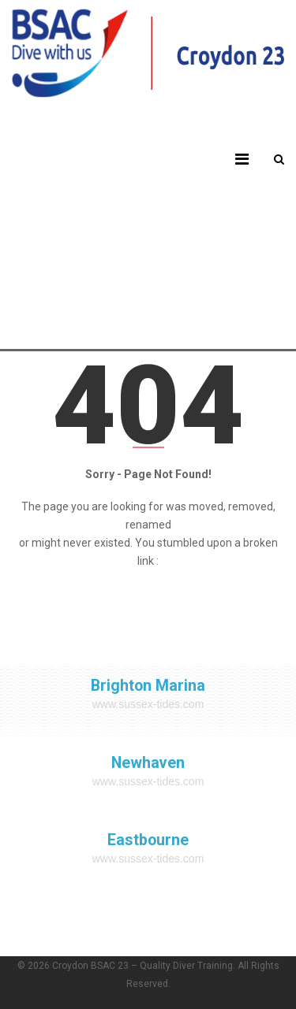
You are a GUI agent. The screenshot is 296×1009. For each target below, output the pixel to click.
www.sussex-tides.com (148, 704)
